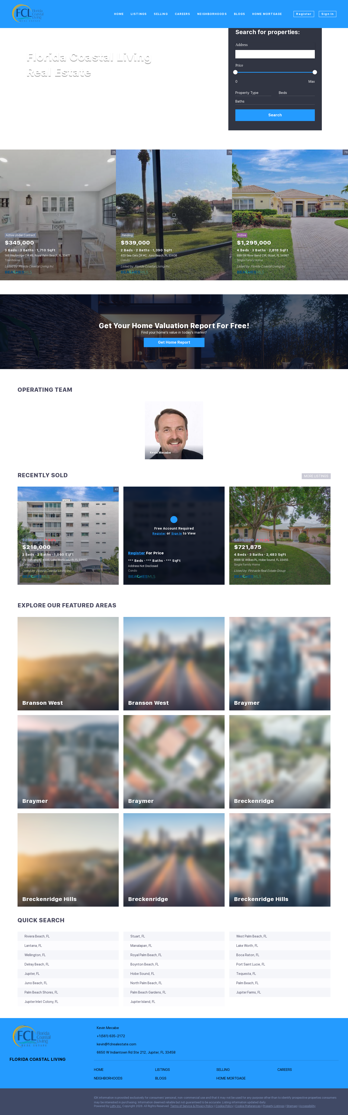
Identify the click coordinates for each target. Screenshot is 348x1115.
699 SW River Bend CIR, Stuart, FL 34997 (263, 255)
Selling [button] (161, 14)
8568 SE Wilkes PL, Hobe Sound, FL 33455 (261, 560)
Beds (283, 93)
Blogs (239, 14)
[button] (275, 115)
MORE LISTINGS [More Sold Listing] (316, 476)
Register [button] (304, 14)
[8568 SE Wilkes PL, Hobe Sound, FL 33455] (279, 536)
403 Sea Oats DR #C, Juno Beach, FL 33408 (149, 255)
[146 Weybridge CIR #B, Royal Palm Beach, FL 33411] (58, 215)
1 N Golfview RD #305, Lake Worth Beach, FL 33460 (54, 560)
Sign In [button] (327, 14)
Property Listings (273, 1106)
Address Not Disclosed (143, 566)
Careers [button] (182, 14)
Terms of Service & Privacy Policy (191, 1106)
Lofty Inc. (116, 1106)
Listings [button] (139, 14)
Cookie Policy (224, 1106)
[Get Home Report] (174, 342)
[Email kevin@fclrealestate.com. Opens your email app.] (127, 1044)
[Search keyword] (275, 54)
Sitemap (291, 1106)
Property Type (246, 93)
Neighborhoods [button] (212, 14)
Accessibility (307, 1106)
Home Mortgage (267, 14)
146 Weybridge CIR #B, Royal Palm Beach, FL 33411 (37, 255)
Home (119, 14)
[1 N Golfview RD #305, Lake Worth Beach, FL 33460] (68, 536)
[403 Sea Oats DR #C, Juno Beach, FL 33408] (174, 215)
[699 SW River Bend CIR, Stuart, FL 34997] (290, 215)
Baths (239, 101)
